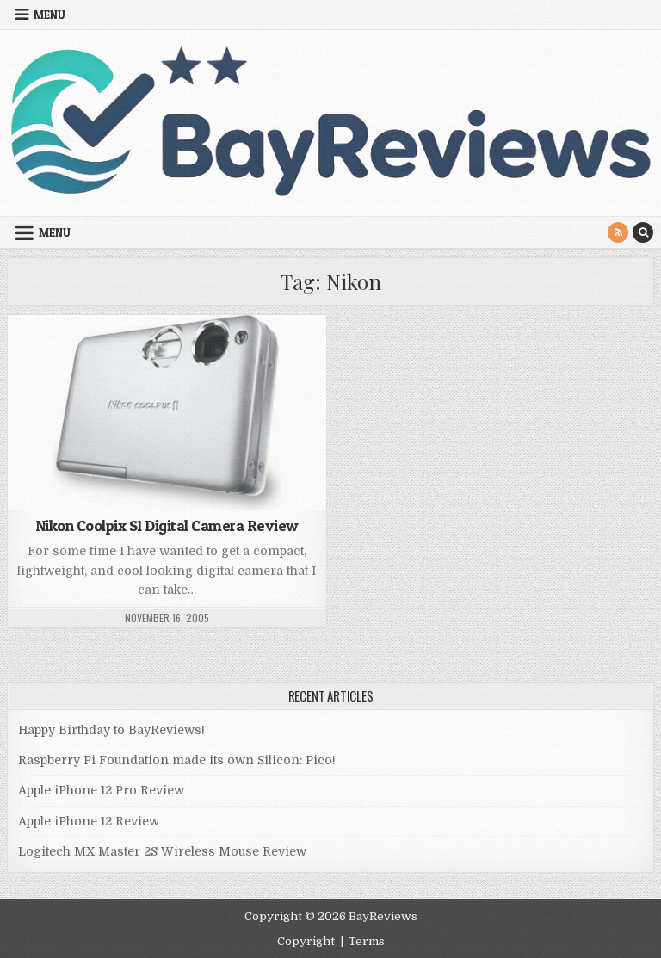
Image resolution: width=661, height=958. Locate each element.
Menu (49, 15)
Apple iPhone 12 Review (88, 821)
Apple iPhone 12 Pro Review (101, 790)
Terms (367, 941)
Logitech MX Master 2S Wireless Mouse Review (162, 851)
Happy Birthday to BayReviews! (111, 730)
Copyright (306, 941)
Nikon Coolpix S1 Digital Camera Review (167, 525)
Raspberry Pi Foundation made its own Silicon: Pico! (177, 760)
